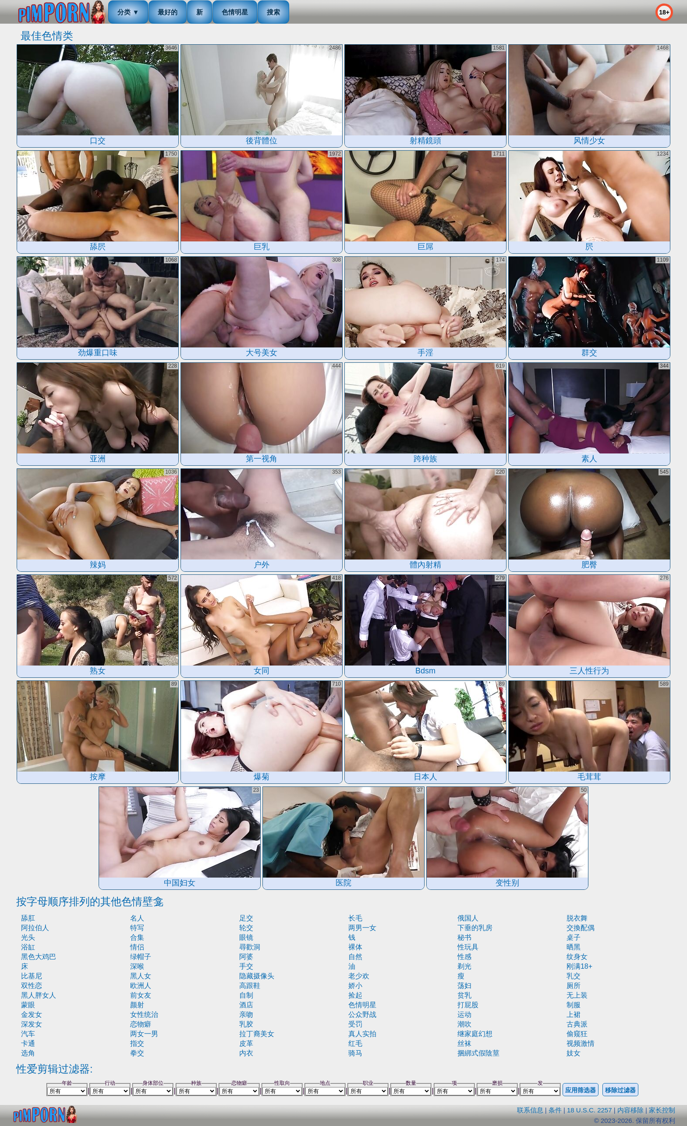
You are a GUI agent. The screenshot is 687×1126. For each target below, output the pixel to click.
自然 (355, 956)
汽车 (28, 1033)
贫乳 (464, 995)
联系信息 (530, 1110)
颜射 (137, 1005)
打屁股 (467, 1005)
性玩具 (467, 947)
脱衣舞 (577, 918)
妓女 (574, 1053)
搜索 (273, 12)
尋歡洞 (249, 947)
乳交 (574, 976)
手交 (246, 966)
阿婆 (246, 956)
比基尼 (31, 976)
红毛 (355, 1043)
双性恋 (31, 985)
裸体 (355, 947)
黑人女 (140, 976)
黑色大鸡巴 (38, 956)
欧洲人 (140, 985)
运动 (464, 1014)
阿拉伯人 (35, 927)
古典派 (577, 1024)
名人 (137, 918)
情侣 (137, 947)
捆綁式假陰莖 (478, 1053)
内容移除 (630, 1110)
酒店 (246, 1005)
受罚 (355, 1024)
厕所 (574, 985)
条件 (555, 1110)
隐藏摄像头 (256, 976)
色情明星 (235, 12)
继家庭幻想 (474, 1033)
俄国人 (467, 918)
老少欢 (358, 976)
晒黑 (574, 947)
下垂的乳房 (474, 927)
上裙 (574, 1014)
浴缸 (28, 947)
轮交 (246, 927)
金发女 (31, 1014)
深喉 (137, 966)
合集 (137, 937)
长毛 (355, 918)
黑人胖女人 (38, 995)
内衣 (246, 1053)
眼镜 (246, 937)
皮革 (246, 1043)
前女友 (140, 995)
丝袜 (464, 1043)
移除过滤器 (620, 1090)
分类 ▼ (128, 12)
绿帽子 (140, 956)
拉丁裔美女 (256, 1033)
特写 (137, 927)
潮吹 (464, 1024)
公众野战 (362, 1014)
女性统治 (144, 1014)
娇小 (355, 985)
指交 (137, 1043)
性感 (464, 956)
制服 (574, 1005)
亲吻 (246, 1014)
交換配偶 (581, 927)
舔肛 (28, 918)
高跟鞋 (249, 985)
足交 (246, 918)
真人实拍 (362, 1033)
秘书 (464, 937)
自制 (246, 995)
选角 (28, 1053)
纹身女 (577, 956)
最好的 (167, 12)
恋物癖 (140, 1024)
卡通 (28, 1043)
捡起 (355, 995)
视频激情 (581, 1043)
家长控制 (662, 1110)
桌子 (574, 937)
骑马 (355, 1053)
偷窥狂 (577, 1033)
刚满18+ (579, 966)
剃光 (464, 966)
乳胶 (246, 1024)
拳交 (137, 1053)
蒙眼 (28, 1005)
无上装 (577, 995)
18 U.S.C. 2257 (589, 1110)
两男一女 (362, 927)
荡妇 (464, 985)
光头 (28, 937)
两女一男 (144, 1033)
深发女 (31, 1024)
